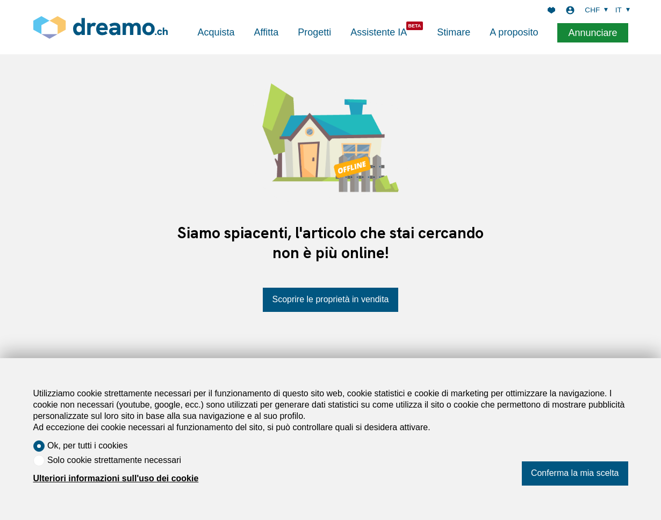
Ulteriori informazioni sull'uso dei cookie (116, 478)
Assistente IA (378, 32)
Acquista (216, 32)
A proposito (514, 32)
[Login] (570, 10)
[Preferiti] (551, 10)
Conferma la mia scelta (575, 473)
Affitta (266, 32)
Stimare (453, 32)
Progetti (314, 32)
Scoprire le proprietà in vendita (330, 299)
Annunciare (592, 32)
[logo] (100, 27)
